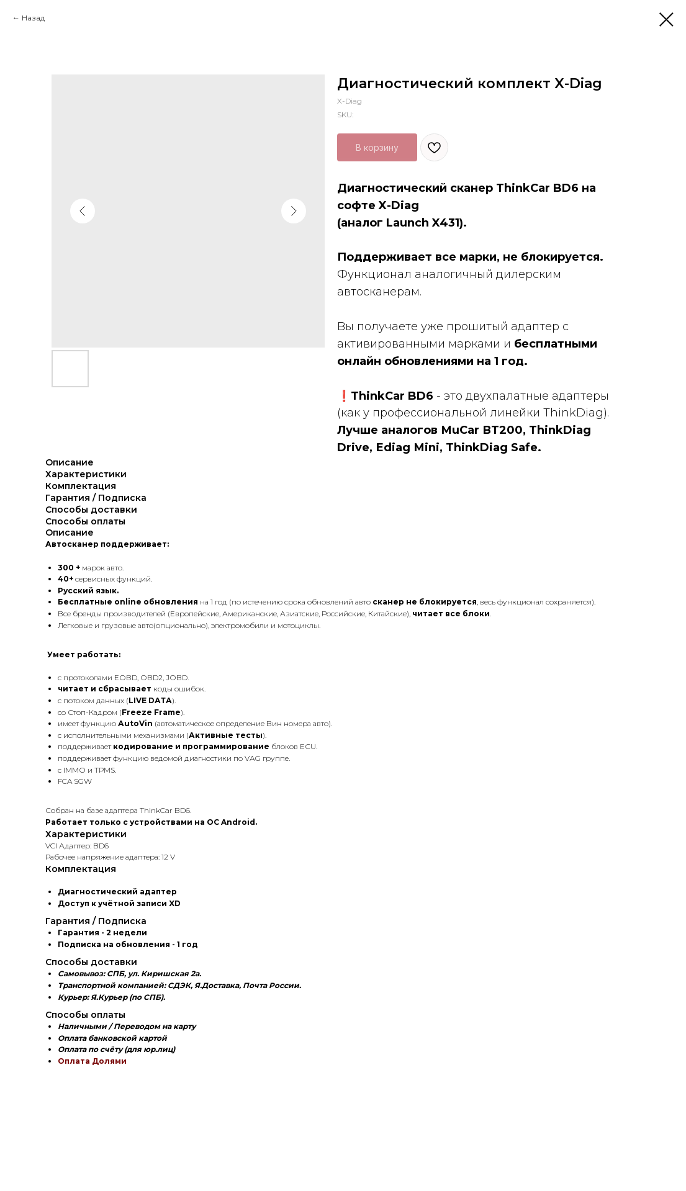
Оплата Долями (92, 1061)
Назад (33, 17)
